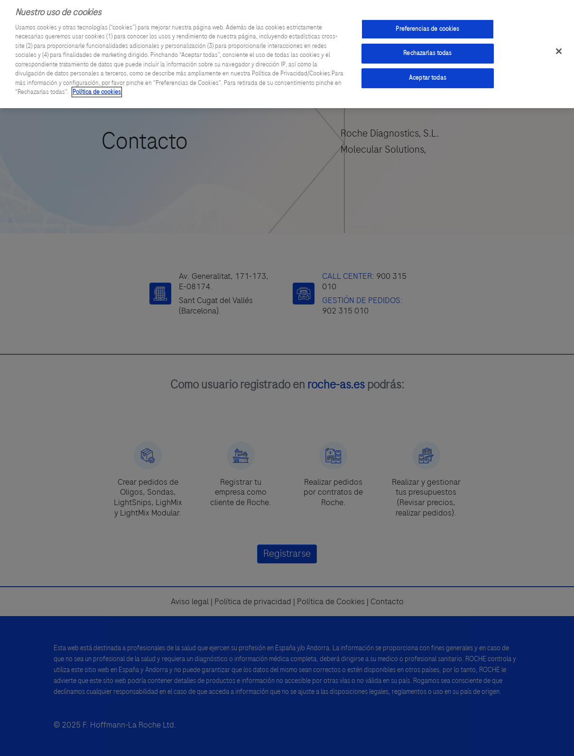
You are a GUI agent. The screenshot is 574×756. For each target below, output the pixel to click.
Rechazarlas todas (427, 50)
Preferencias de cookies (427, 25)
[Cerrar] (558, 47)
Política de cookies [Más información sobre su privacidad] (97, 88)
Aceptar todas (427, 74)
